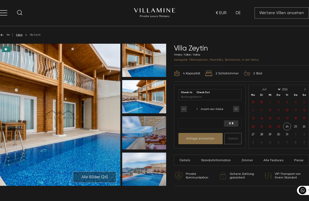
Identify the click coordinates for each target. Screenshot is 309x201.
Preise (299, 160)
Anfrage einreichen (200, 138)
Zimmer (247, 160)
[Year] (289, 89)
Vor (5, 35)
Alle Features (273, 160)
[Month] (270, 89)
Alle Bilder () (94, 177)
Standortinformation (216, 160)
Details (233, 138)
